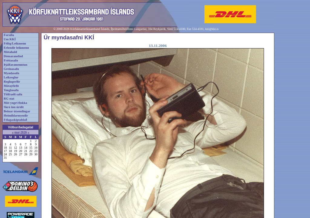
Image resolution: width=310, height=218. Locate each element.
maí (16, 132)
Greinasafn (11, 69)
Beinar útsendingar (17, 111)
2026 (23, 132)
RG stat (9, 98)
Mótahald (10, 52)
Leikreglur (11, 77)
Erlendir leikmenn (16, 47)
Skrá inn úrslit (14, 107)
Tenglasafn (11, 90)
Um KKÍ (10, 39)
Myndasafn (11, 73)
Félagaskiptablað (15, 119)
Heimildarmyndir (16, 115)
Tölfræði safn (13, 94)
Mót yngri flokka (15, 102)
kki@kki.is (212, 29)
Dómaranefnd (13, 56)
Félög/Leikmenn (15, 43)
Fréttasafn (11, 60)
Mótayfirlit (11, 86)
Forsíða (9, 35)
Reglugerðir (12, 81)
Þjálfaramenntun (15, 64)
